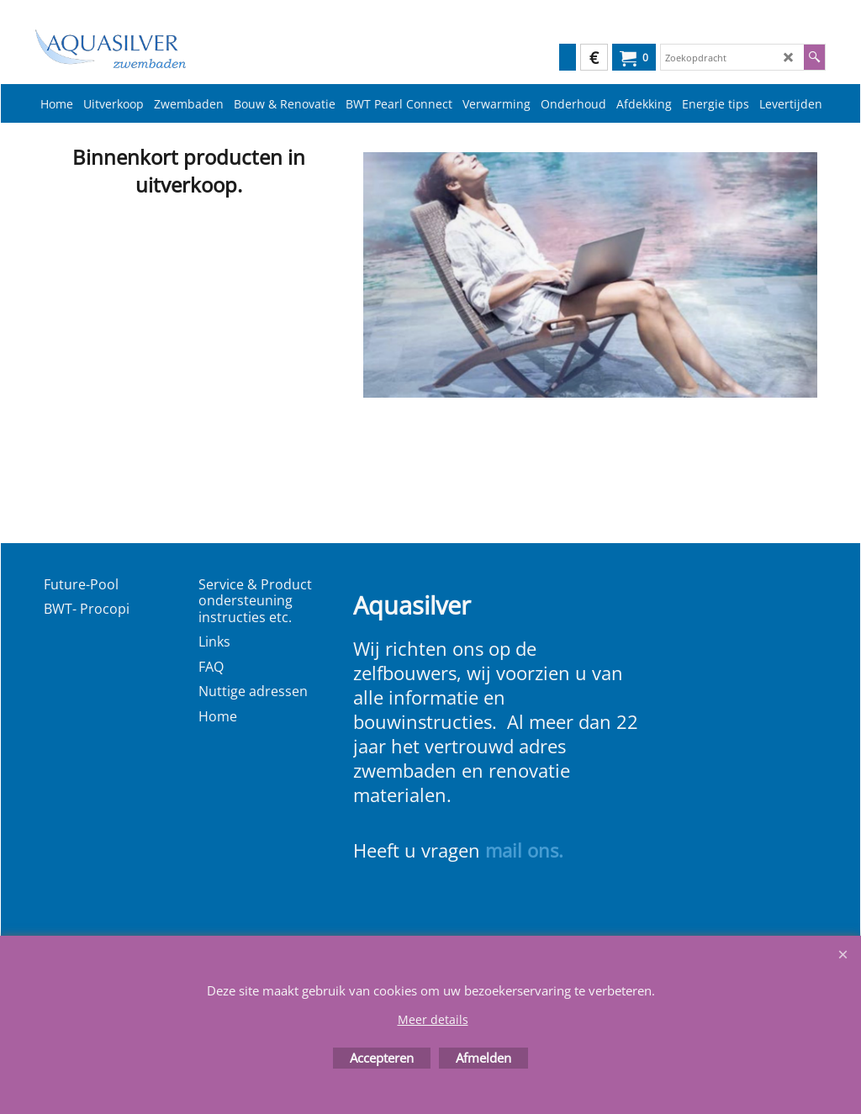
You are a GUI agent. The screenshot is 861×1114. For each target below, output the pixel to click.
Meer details (433, 1019)
